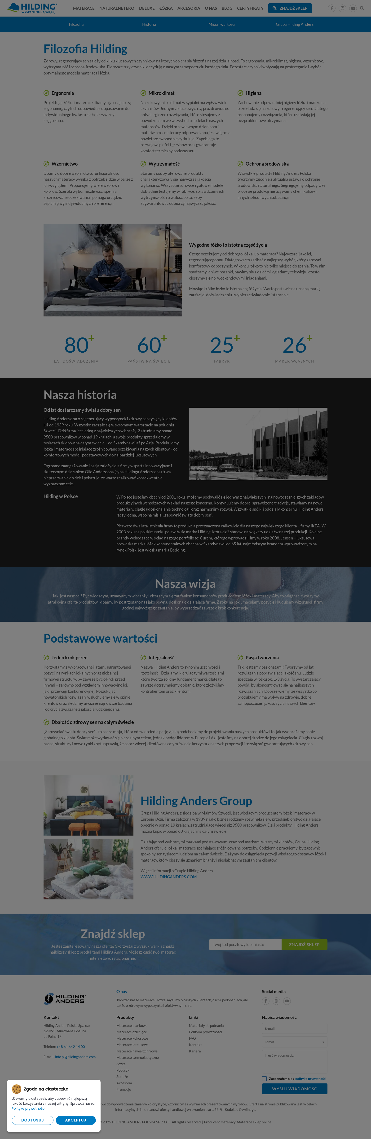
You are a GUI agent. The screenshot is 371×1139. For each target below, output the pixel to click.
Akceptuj (75, 1120)
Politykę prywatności (28, 1108)
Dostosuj (32, 1120)
